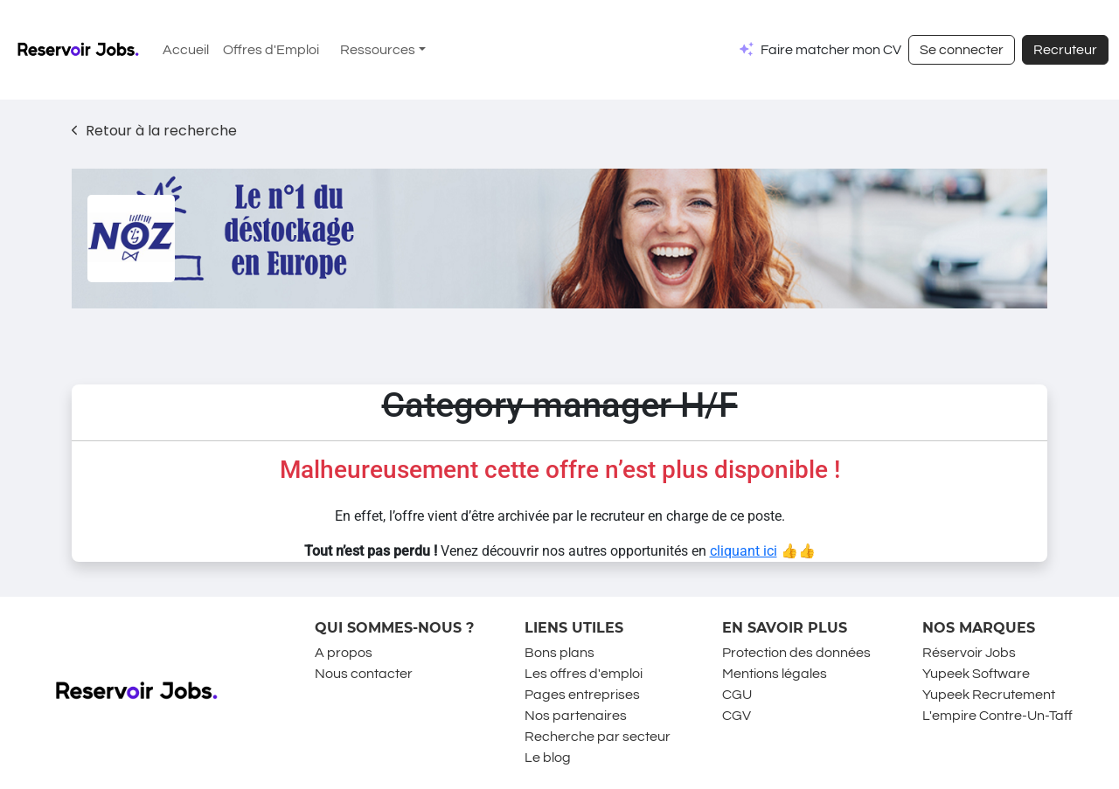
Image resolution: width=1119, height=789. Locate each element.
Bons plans (559, 653)
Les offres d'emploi (584, 674)
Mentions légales (774, 674)
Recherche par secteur (598, 737)
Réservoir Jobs (969, 653)
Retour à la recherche (154, 131)
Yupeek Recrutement (988, 695)
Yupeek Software (976, 674)
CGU (737, 695)
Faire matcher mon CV (831, 50)
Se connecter (962, 50)
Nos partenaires (576, 716)
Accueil (186, 50)
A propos (343, 653)
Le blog (548, 758)
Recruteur (1065, 50)
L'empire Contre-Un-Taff (997, 716)
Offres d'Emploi (271, 50)
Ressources (377, 50)
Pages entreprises (582, 695)
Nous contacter (364, 674)
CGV (736, 716)
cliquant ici (743, 551)
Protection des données (796, 653)
